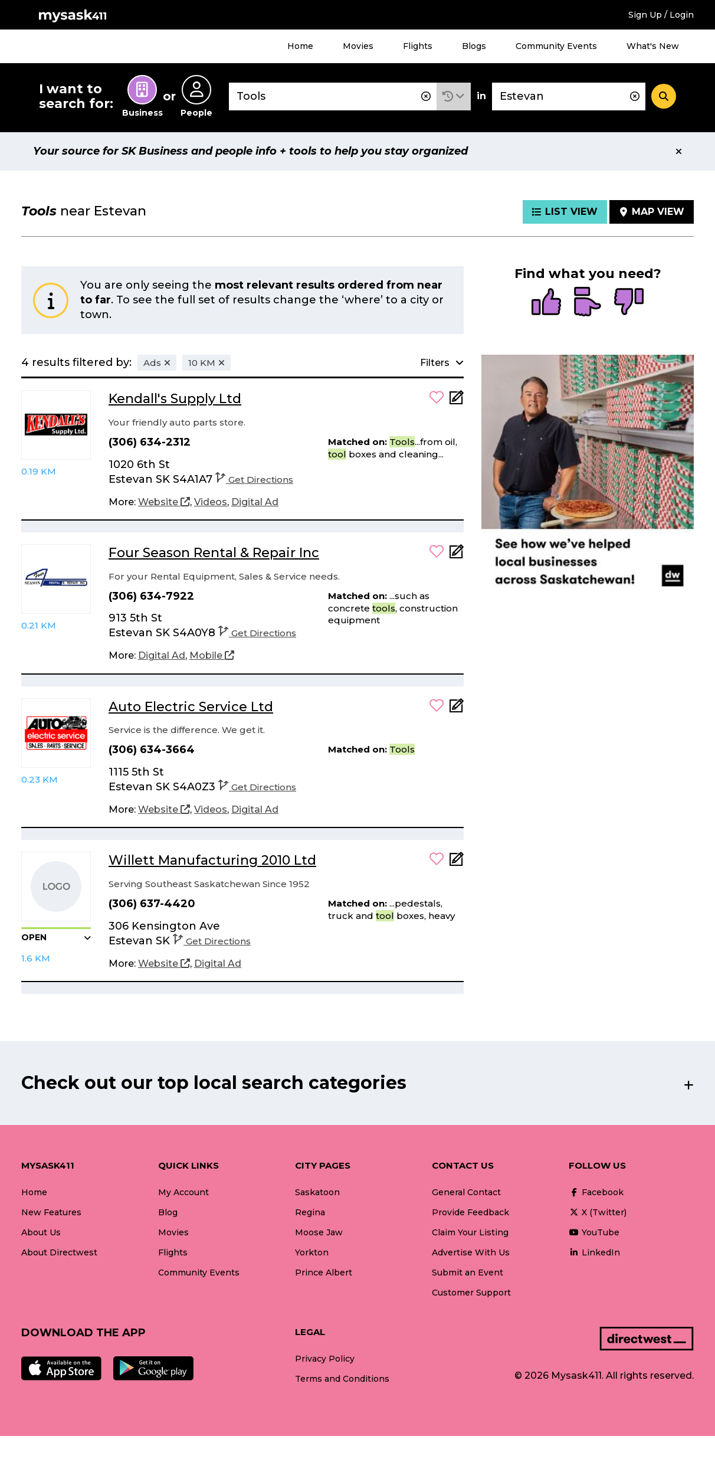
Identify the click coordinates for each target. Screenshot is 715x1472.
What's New (653, 46)
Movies (358, 46)
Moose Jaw (319, 1232)
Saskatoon (317, 1192)
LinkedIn (594, 1252)
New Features (51, 1212)
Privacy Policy (325, 1358)
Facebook (596, 1192)
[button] (454, 96)
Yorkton (312, 1252)
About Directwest (59, 1252)
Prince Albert (323, 1272)
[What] (333, 96)
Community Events (556, 46)
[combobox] (333, 96)
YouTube (594, 1232)
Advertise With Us (471, 1252)
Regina (310, 1212)
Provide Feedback (470, 1212)
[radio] (546, 303)
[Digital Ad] (254, 502)
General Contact (466, 1192)
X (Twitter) (598, 1212)
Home (300, 46)
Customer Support (471, 1292)
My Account (183, 1192)
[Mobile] (211, 655)
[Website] (164, 502)
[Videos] (210, 502)
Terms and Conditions (342, 1378)
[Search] (663, 96)
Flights (417, 46)
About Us (41, 1232)
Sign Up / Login (661, 14)
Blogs (474, 46)
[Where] (568, 96)
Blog (168, 1212)
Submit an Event (467, 1272)
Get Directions (254, 479)
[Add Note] (457, 401)
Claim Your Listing (470, 1232)
